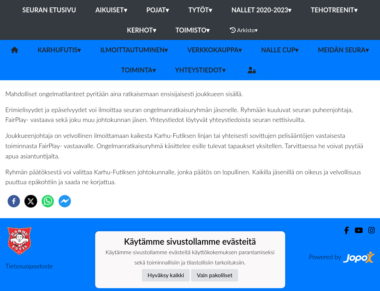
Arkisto (244, 30)
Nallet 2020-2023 (261, 10)
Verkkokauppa (214, 50)
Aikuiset (111, 10)
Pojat (157, 10)
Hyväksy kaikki (166, 275)
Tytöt (200, 10)
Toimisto (192, 30)
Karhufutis (59, 50)
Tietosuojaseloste (29, 266)
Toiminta (138, 70)
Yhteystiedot (200, 70)
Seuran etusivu (49, 10)
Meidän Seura (343, 50)
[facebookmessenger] (64, 201)
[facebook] (13, 201)
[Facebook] (344, 230)
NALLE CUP (279, 50)
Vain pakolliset (214, 275)
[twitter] (30, 201)
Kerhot (141, 30)
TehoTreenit (334, 10)
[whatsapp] (47, 201)
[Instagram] (369, 230)
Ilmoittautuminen (134, 50)
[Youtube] (356, 230)
